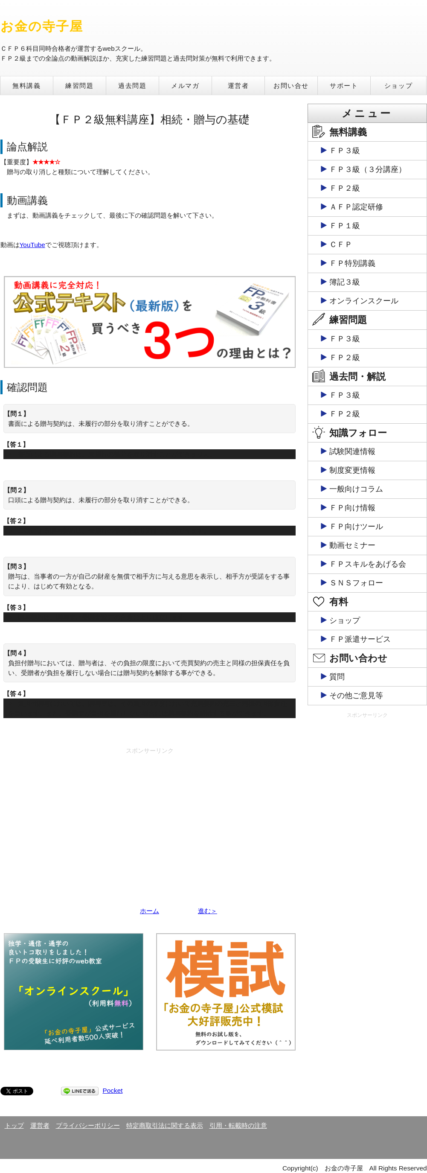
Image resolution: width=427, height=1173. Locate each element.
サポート (344, 85)
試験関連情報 (352, 451)
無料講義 (26, 85)
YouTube (32, 244)
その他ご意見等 (356, 695)
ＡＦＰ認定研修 (356, 207)
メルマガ (185, 85)
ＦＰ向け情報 (352, 508)
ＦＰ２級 (344, 188)
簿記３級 (344, 282)
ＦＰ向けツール (356, 526)
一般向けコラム (356, 489)
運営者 (238, 85)
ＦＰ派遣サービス (360, 639)
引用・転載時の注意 (238, 1125)
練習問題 (79, 85)
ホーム (149, 910)
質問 (337, 676)
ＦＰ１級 (344, 225)
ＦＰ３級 (344, 150)
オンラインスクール (363, 301)
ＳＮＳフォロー (356, 583)
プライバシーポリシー (88, 1125)
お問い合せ (291, 85)
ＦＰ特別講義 (352, 263)
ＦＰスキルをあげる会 (367, 564)
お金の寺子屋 (42, 26)
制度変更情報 (352, 470)
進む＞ (207, 910)
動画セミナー (352, 545)
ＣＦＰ (340, 244)
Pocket (113, 1090)
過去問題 (132, 85)
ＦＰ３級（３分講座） (367, 169)
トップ (14, 1125)
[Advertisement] (149, 817)
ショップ (398, 85)
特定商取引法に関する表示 (164, 1125)
